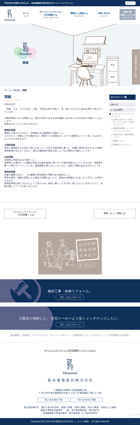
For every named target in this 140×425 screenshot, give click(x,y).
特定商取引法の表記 (119, 335)
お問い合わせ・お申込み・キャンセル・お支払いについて (124, 122)
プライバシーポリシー (60, 335)
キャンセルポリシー (96, 335)
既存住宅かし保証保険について (124, 135)
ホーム (26, 14)
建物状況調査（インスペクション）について (124, 129)
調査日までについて (122, 145)
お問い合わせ (104, 14)
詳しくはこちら (69, 297)
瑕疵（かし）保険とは (115, 213)
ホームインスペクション (50, 15)
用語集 (16, 90)
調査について (119, 141)
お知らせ (114, 104)
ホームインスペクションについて (123, 115)
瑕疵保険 (79, 14)
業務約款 (78, 335)
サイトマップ (39, 335)
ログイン (130, 3)
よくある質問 (116, 110)
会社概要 (14, 335)
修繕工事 (127, 15)
